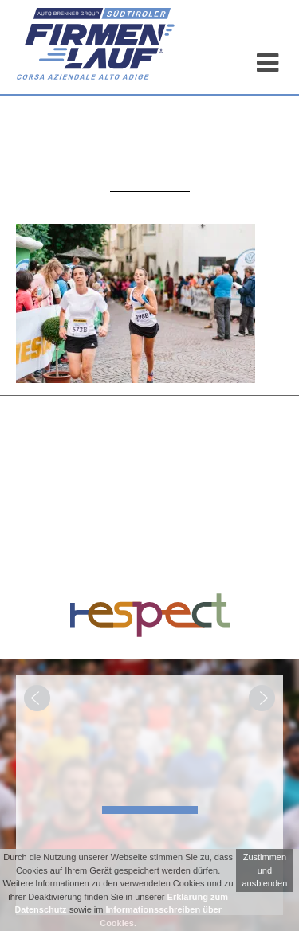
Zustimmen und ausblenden (264, 870)
